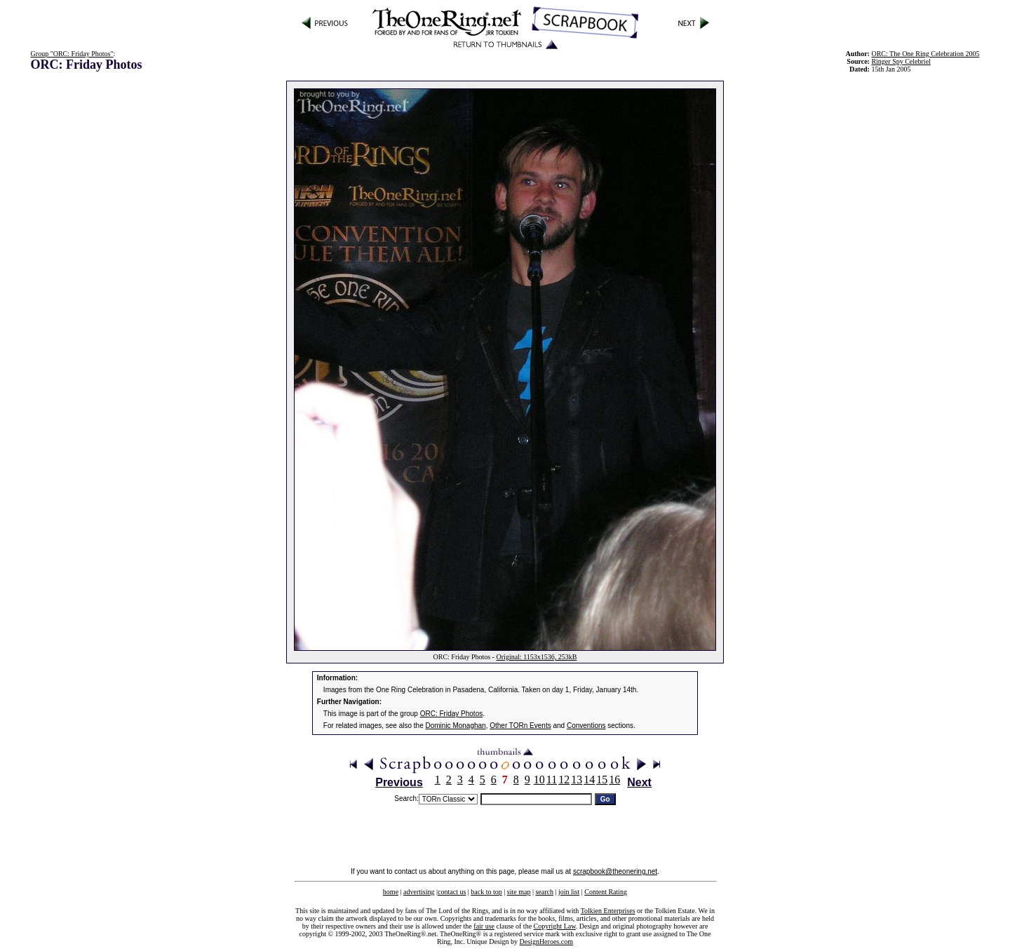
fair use (483, 926)
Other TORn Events (520, 725)
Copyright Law (555, 926)
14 (589, 779)
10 (539, 779)
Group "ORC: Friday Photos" (72, 54)
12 (564, 779)
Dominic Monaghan (456, 725)
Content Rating (605, 892)
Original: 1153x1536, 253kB (537, 657)
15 (601, 779)
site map (519, 892)
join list (568, 892)
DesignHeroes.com (546, 941)
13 (576, 779)
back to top (486, 892)
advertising (418, 892)
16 (614, 779)
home (390, 892)
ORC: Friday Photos (451, 713)
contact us (452, 892)
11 (551, 779)
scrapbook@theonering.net (615, 871)
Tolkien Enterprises (608, 911)
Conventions (586, 725)
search (544, 892)
